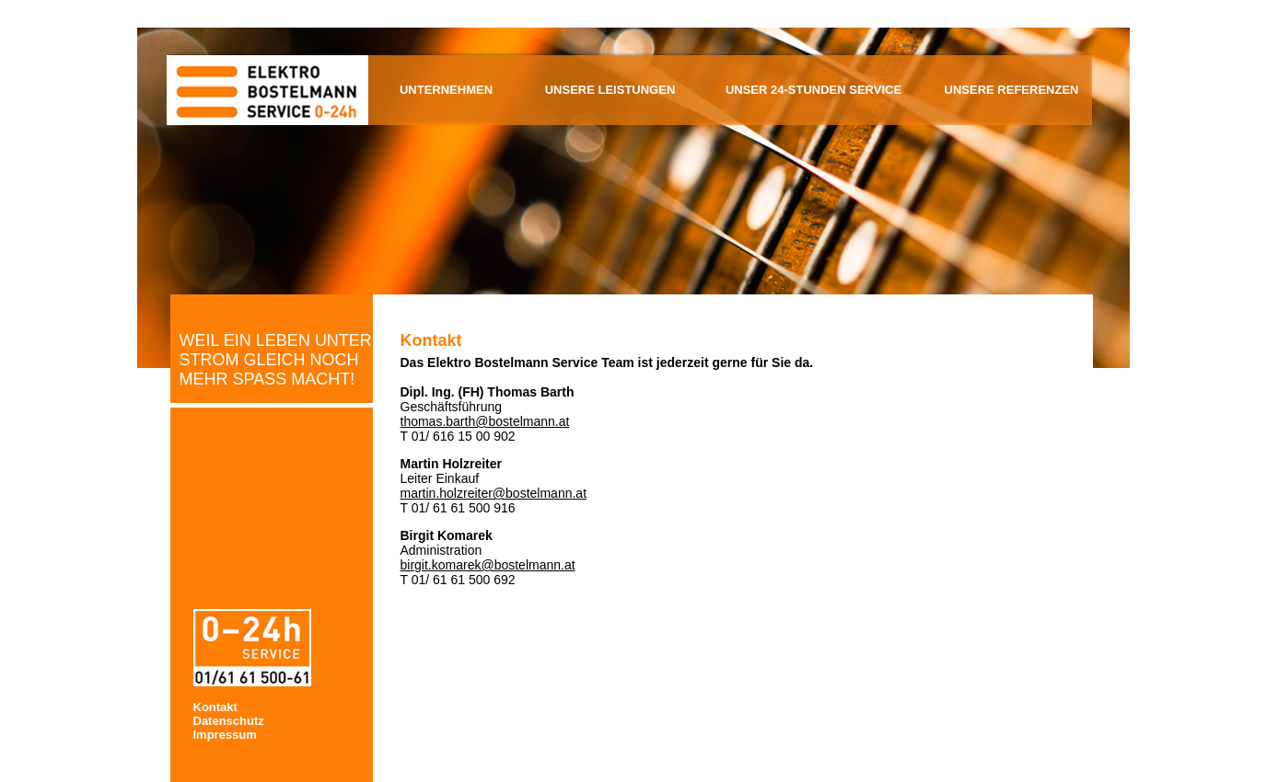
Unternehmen (446, 90)
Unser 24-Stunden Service (813, 90)
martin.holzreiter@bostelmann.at (494, 493)
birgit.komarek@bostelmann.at (488, 565)
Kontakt (215, 707)
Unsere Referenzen (1012, 90)
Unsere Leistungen (610, 90)
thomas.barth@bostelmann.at (485, 421)
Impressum (225, 735)
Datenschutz (228, 721)
